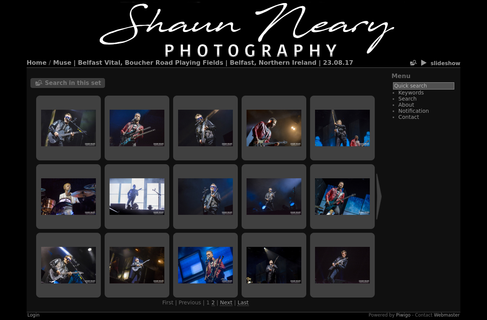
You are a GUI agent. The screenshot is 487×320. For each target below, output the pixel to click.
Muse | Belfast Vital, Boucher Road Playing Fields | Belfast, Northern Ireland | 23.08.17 (203, 62)
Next (226, 302)
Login (33, 315)
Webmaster (447, 315)
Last (242, 302)
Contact (408, 117)
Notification (413, 111)
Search (407, 99)
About (406, 105)
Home (36, 62)
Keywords (411, 93)
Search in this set (73, 83)
